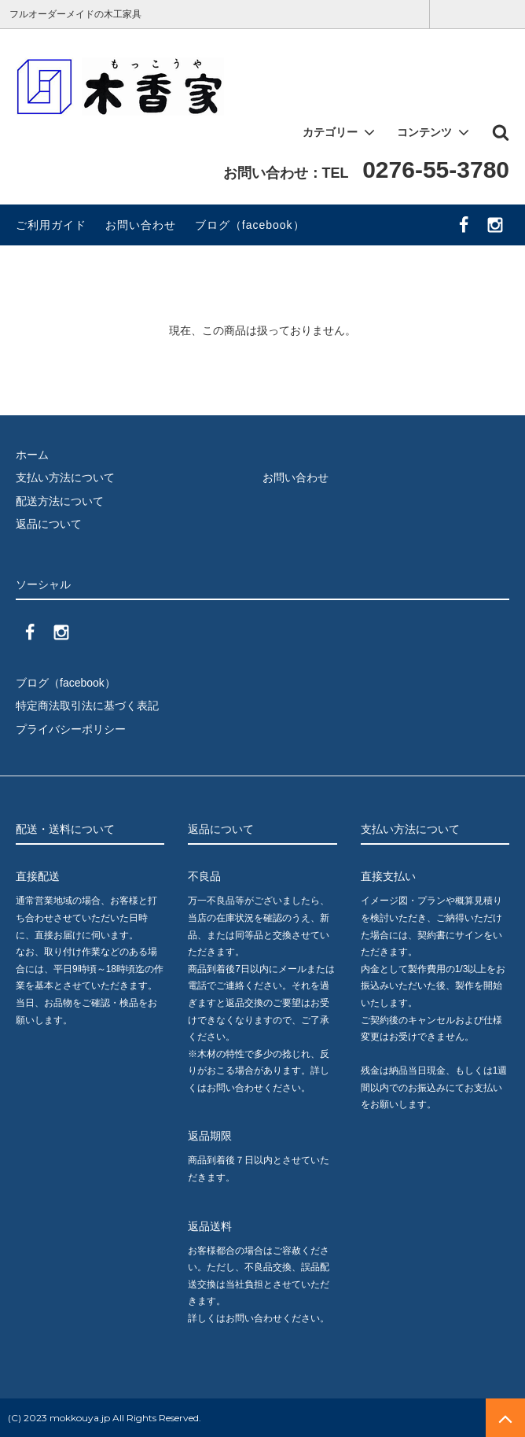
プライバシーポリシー (71, 729)
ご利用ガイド (51, 225)
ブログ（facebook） (250, 225)
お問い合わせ (140, 225)
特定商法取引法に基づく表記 (87, 705)
